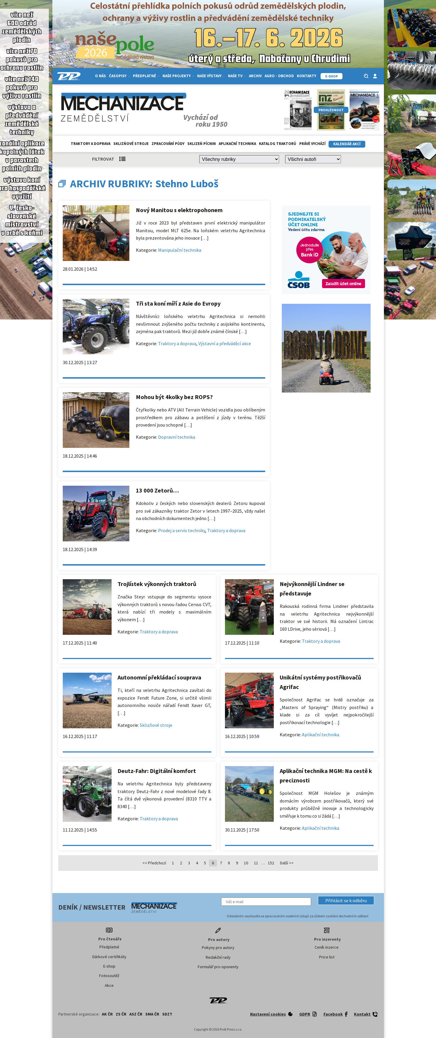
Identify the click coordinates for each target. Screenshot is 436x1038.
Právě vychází (312, 143)
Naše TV (237, 75)
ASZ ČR (135, 1014)
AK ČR (107, 1014)
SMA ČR (152, 1014)
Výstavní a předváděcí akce (224, 343)
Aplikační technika (237, 143)
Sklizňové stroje (131, 143)
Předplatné (146, 75)
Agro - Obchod (279, 75)
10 (246, 863)
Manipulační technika (179, 250)
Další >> (287, 863)
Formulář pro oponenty (218, 966)
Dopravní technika (176, 437)
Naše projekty (178, 75)
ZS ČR (121, 1014)
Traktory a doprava (90, 143)
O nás (100, 75)
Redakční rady (218, 957)
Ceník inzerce (327, 947)
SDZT (167, 1014)
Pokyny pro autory (218, 947)
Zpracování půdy (168, 143)
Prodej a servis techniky (181, 530)
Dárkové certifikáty (109, 956)
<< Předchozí (154, 863)
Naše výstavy (211, 75)
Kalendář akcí (347, 143)
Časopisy (119, 75)
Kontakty (306, 75)
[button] (346, 900)
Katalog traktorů (277, 143)
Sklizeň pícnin (201, 143)
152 (271, 863)
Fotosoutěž (109, 975)
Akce (109, 985)
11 (256, 863)
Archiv (255, 75)
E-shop (109, 966)
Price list (326, 957)
